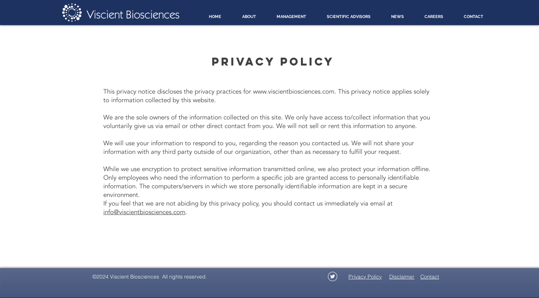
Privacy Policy (365, 276)
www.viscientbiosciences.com (293, 91)
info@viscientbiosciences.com (144, 212)
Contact (429, 276)
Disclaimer (401, 276)
